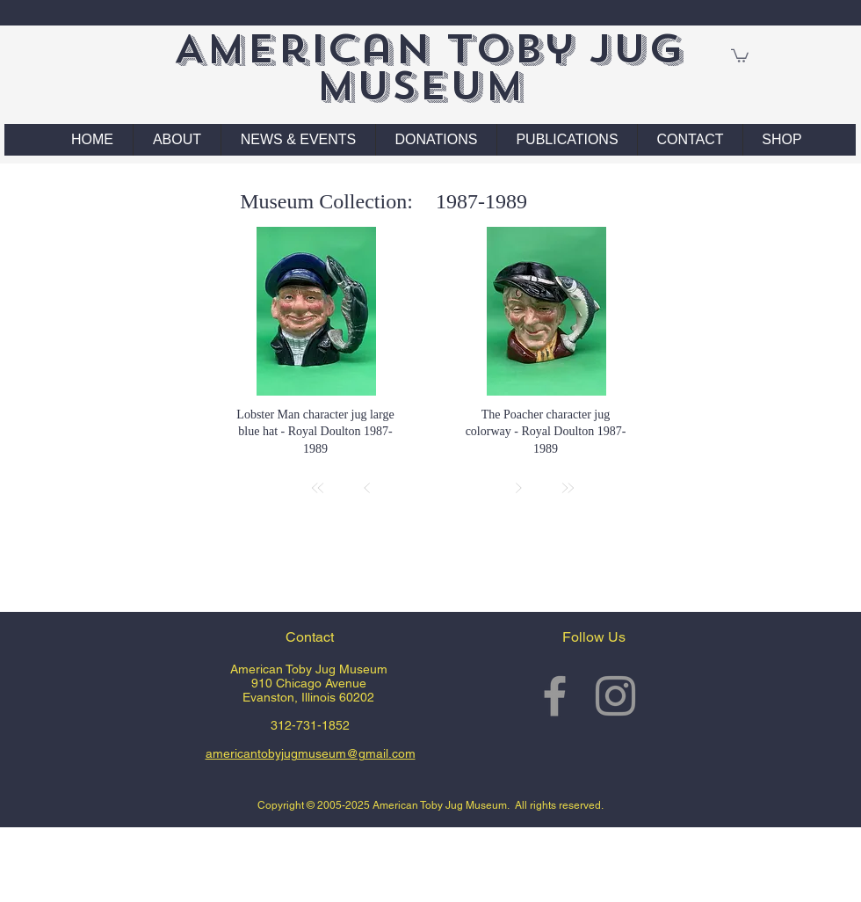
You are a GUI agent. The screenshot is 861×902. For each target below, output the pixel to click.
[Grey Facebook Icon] (555, 696)
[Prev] (367, 488)
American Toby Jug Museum (428, 67)
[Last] (567, 488)
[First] (318, 488)
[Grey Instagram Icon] (615, 696)
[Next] (518, 488)
